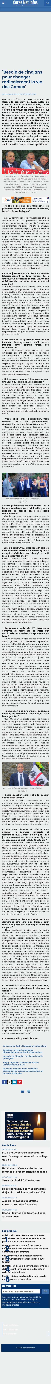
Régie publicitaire (11, 1325)
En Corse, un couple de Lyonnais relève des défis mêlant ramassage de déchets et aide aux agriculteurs (25, 1269)
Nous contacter (10, 1333)
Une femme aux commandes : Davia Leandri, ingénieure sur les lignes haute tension (23, 1258)
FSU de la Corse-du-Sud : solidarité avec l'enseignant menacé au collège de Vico (24, 1156)
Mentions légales (10, 1329)
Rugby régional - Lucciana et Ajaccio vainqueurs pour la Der (21, 1063)
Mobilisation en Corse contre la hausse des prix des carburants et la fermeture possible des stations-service (23, 1238)
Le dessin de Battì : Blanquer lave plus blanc (24, 1046)
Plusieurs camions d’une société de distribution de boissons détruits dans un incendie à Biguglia (23, 1070)
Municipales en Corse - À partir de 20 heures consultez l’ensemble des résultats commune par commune (25, 1248)
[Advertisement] (23, 43)
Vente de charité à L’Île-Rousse (21, 1180)
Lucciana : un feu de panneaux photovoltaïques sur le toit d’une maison (22, 1051)
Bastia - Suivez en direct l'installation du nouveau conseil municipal (24, 1278)
